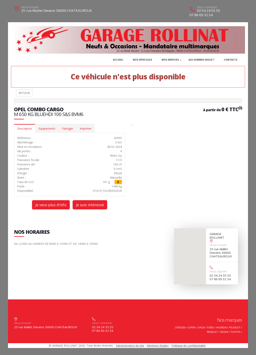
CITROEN (180, 327)
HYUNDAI (221, 327)
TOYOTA (235, 332)
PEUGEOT (234, 327)
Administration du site (130, 345)
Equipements (47, 128)
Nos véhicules (142, 59)
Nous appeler (218, 271)
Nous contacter (207, 7)
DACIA (201, 327)
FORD (210, 327)
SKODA (224, 332)
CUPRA (191, 327)
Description (24, 128)
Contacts (230, 59)
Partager (67, 128)
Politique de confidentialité (188, 345)
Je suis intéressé (90, 204)
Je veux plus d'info (50, 204)
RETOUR (24, 93)
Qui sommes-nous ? (201, 59)
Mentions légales (158, 345)
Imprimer (86, 128)
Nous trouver (30, 7)
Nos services (170, 59)
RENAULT (212, 332)
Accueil (118, 59)
